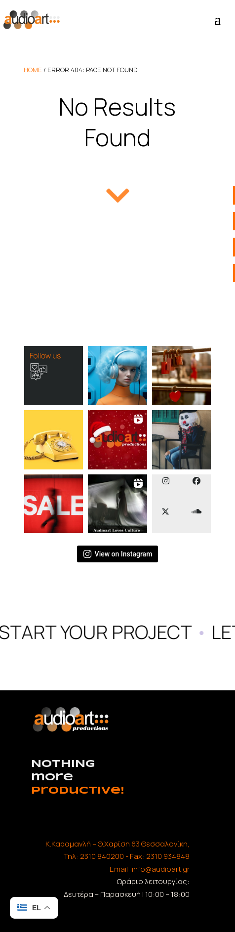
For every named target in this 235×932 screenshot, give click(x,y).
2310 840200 (102, 856)
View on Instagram (118, 554)
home (33, 69)
